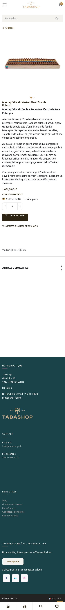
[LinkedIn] (15, 578)
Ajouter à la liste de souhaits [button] (20, 226)
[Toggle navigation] (4, 5)
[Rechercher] (57, 18)
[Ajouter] (19, 206)
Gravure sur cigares (12, 504)
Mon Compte (9, 508)
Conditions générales (13, 511)
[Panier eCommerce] (60, 5)
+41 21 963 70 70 (10, 457)
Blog (4, 500)
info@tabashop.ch (12, 446)
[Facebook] (6, 578)
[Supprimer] (4, 206)
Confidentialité (10, 515)
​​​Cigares (8, 27)
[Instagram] (24, 578)
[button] (5, 95)
